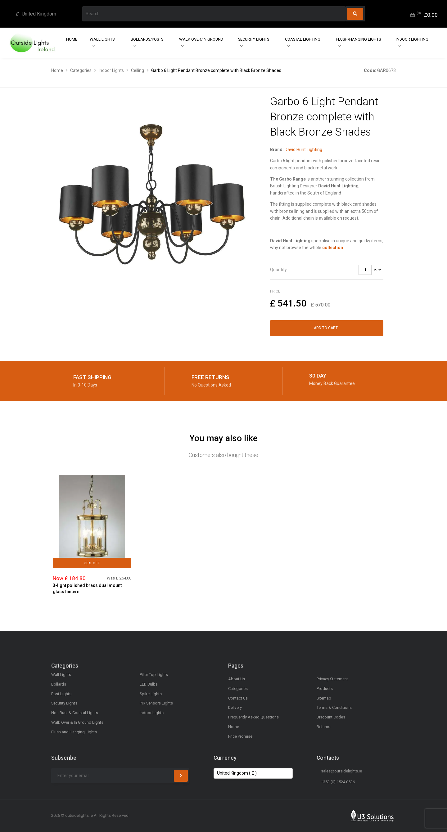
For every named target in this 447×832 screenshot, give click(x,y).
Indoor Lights (111, 70)
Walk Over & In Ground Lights (77, 722)
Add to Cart (326, 328)
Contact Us (238, 698)
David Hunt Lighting (303, 149)
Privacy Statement (332, 679)
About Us (236, 679)
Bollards (58, 684)
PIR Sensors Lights (156, 703)
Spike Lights (151, 693)
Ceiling (137, 70)
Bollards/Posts (147, 39)
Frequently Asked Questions (253, 717)
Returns (323, 726)
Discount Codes (331, 717)
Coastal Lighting (302, 39)
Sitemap (324, 698)
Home (71, 39)
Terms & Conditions (334, 707)
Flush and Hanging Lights (74, 732)
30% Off (92, 563)
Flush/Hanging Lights (358, 39)
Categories (81, 70)
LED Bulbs (149, 684)
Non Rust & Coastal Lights (74, 712)
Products (325, 688)
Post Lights (61, 693)
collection (332, 247)
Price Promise (240, 736)
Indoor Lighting (412, 39)
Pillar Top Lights (154, 674)
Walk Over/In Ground (201, 39)
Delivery (235, 707)
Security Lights (253, 39)
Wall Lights (102, 39)
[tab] (326, 270)
